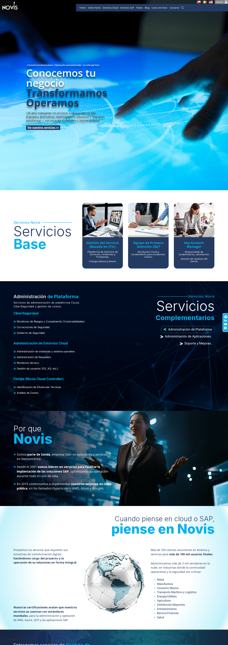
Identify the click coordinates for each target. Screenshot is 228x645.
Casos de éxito (159, 7)
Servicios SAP (127, 7)
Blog (147, 7)
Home (82, 7)
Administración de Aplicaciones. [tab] (186, 336)
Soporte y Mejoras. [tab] (196, 343)
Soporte (222, 2)
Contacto (174, 7)
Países (139, 7)
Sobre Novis (94, 7)
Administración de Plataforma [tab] (187, 329)
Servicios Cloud (110, 7)
